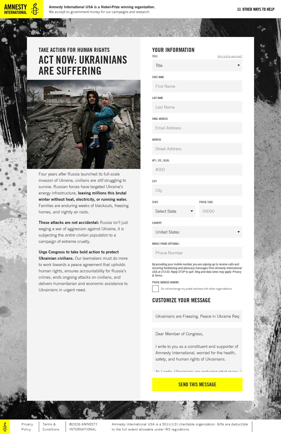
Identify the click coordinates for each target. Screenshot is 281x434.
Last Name (157, 98)
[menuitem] (255, 9)
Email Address (160, 118)
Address (156, 139)
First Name (158, 77)
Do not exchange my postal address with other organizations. (196, 288)
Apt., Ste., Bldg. (161, 160)
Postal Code (206, 202)
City (154, 181)
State (155, 202)
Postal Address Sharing (165, 282)
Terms (158, 275)
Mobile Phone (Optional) (165, 243)
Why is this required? (230, 56)
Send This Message (197, 384)
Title (197, 56)
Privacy (237, 272)
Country (157, 223)
